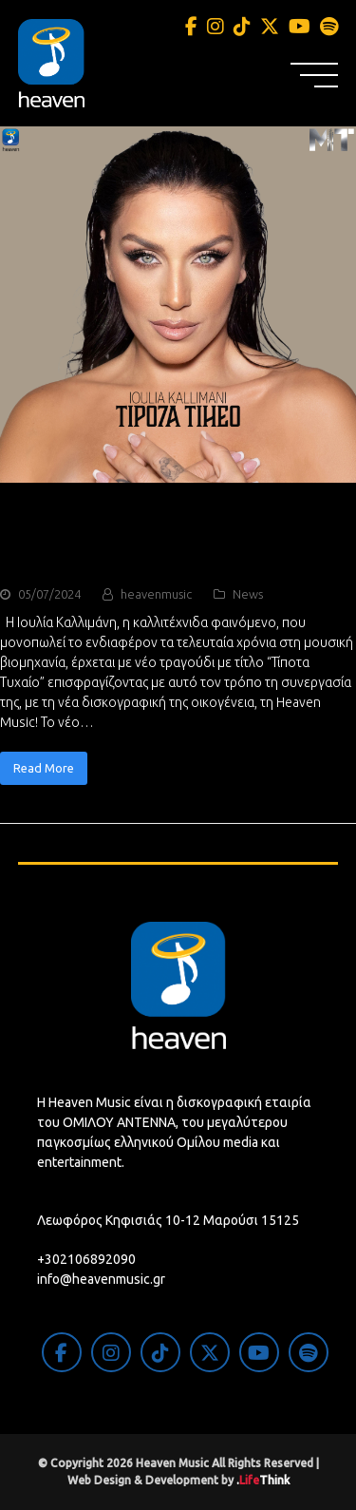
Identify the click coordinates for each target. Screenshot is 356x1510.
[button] (314, 75)
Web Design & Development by (178, 1480)
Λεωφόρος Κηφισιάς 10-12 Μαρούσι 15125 (168, 1220)
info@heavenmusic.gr (101, 1279)
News (248, 594)
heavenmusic (156, 594)
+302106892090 (86, 1259)
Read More (43, 767)
